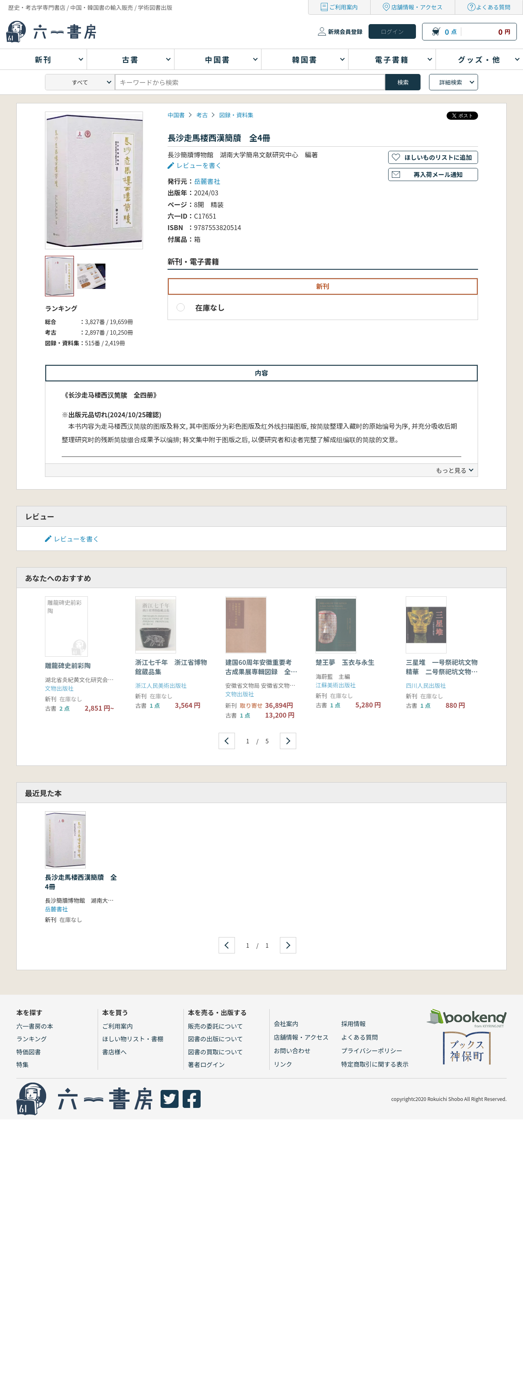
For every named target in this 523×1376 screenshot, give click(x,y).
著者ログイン (206, 1064)
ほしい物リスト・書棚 (132, 1038)
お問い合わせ (292, 1050)
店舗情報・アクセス (417, 7)
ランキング (31, 1038)
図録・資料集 (236, 115)
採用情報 (353, 1023)
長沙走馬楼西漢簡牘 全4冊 (81, 881)
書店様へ (114, 1051)
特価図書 (28, 1051)
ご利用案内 (343, 7)
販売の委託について (215, 1026)
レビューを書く (199, 165)
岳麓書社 (207, 181)
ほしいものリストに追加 (438, 157)
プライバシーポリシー (371, 1050)
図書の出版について (215, 1038)
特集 (22, 1064)
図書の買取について (215, 1051)
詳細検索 (450, 82)
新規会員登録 (345, 31)
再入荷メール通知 (438, 174)
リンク (283, 1064)
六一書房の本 (34, 1026)
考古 (202, 115)
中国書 (176, 115)
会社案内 (286, 1023)
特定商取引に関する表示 (375, 1064)
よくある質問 (493, 7)
